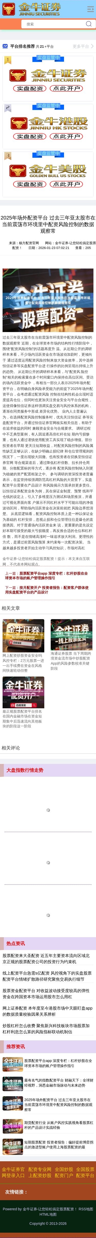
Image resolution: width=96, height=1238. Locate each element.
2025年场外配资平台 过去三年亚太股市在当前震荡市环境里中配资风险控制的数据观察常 (58, 1105)
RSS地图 (86, 1209)
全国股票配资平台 (85, 1172)
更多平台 (83, 46)
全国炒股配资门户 (64, 1172)
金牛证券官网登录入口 (13, 1172)
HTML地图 (47, 1214)
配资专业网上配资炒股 (39, 1172)
